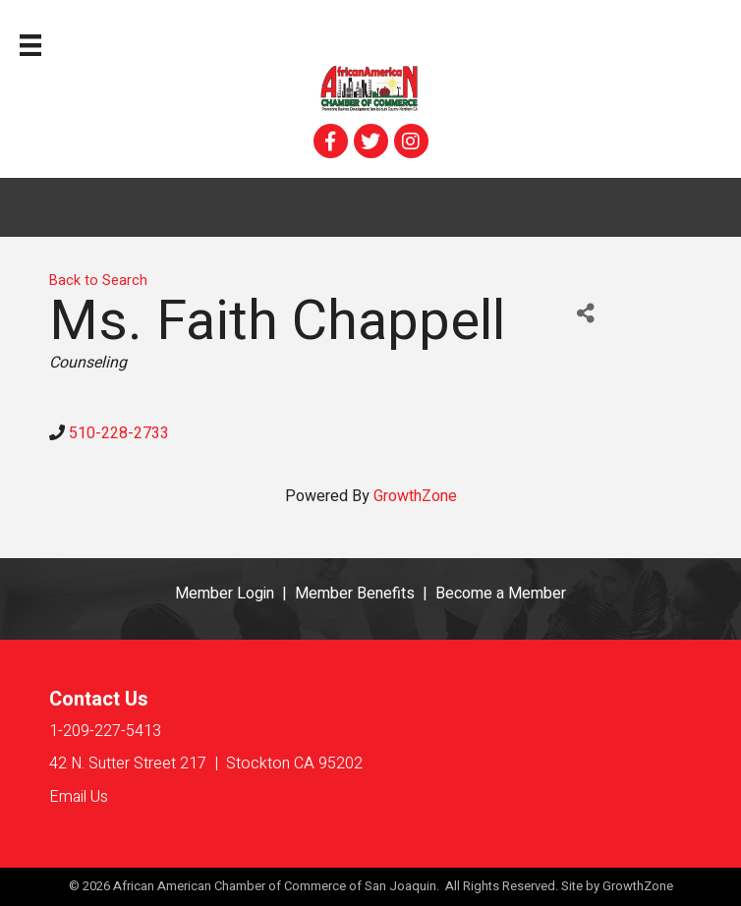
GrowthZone (415, 496)
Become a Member (500, 593)
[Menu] (30, 45)
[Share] (585, 314)
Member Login (224, 593)
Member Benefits (355, 593)
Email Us (78, 797)
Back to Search (98, 280)
